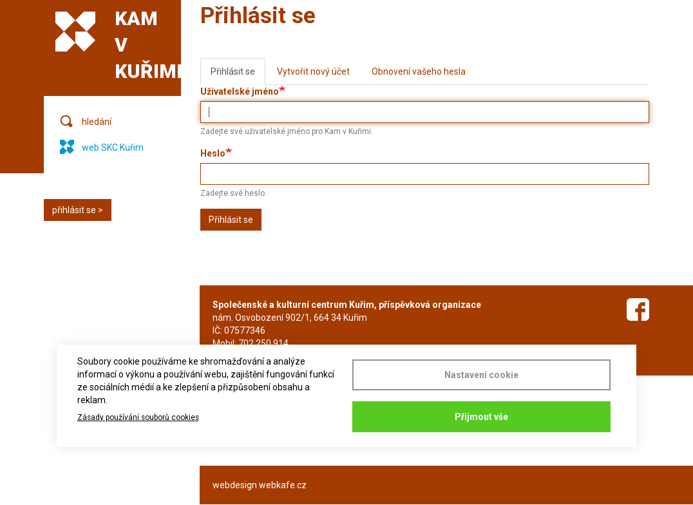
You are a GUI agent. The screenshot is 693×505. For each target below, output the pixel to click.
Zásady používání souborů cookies (138, 417)
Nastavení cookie (481, 375)
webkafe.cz (283, 485)
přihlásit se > (77, 210)
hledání (96, 122)
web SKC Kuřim (113, 147)
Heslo (212, 153)
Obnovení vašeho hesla (419, 71)
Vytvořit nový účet (313, 71)
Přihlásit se (238, 75)
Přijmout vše (481, 417)
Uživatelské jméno (239, 91)
